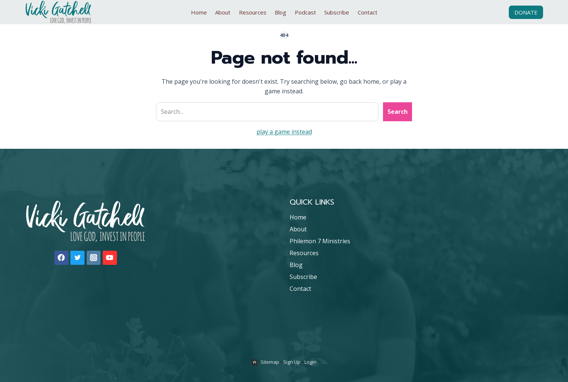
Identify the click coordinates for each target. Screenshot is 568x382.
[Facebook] (61, 258)
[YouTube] (110, 258)
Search (397, 111)
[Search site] (267, 112)
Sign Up (291, 362)
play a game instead (284, 132)
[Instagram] (94, 258)
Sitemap (270, 362)
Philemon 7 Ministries (320, 241)
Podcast (305, 12)
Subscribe (336, 12)
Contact (367, 12)
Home (199, 12)
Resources (253, 12)
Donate (525, 12)
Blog (280, 12)
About (222, 12)
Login (310, 362)
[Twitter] (77, 258)
